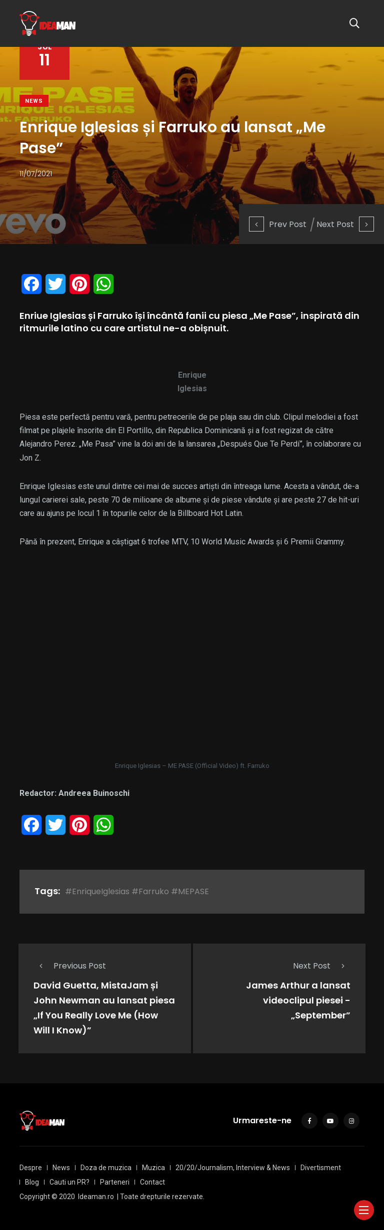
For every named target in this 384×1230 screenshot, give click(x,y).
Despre (31, 1168)
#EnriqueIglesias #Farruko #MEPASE (137, 891)
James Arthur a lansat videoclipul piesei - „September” (298, 1001)
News (34, 101)
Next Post (345, 224)
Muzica (153, 1168)
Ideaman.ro (96, 1197)
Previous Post (70, 966)
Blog (32, 1182)
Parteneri (115, 1182)
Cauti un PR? (70, 1182)
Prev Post (277, 224)
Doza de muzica (106, 1168)
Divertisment (320, 1168)
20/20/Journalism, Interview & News (233, 1168)
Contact (152, 1182)
